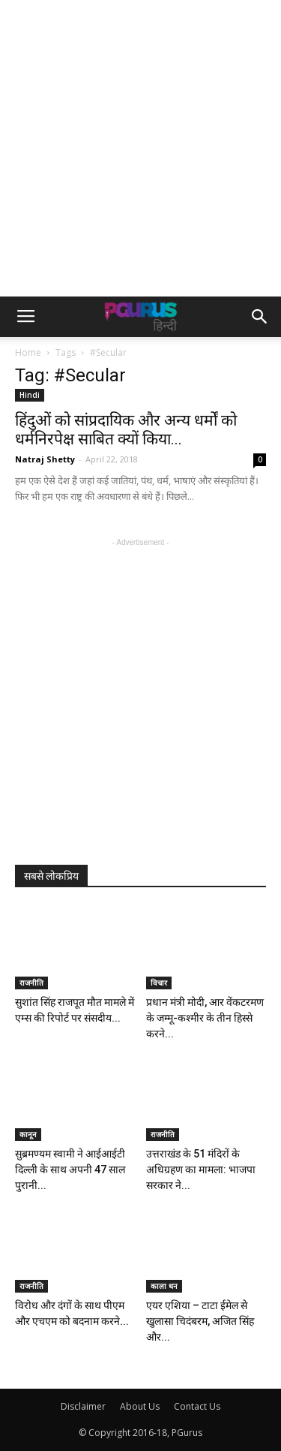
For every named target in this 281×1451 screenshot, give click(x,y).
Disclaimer (83, 1406)
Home (28, 352)
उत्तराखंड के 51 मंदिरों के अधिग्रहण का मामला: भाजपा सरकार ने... (201, 1169)
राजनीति (31, 982)
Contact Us (197, 1406)
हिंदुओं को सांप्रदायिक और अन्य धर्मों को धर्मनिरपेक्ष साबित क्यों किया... (126, 429)
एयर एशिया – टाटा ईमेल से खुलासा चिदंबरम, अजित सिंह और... (200, 1321)
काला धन (164, 1286)
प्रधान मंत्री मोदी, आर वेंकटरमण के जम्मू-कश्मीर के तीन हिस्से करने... (205, 1018)
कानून (28, 1134)
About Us (140, 1406)
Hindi (29, 395)
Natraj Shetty (45, 459)
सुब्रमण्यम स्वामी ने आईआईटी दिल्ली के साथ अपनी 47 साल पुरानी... (70, 1169)
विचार (159, 982)
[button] (260, 317)
